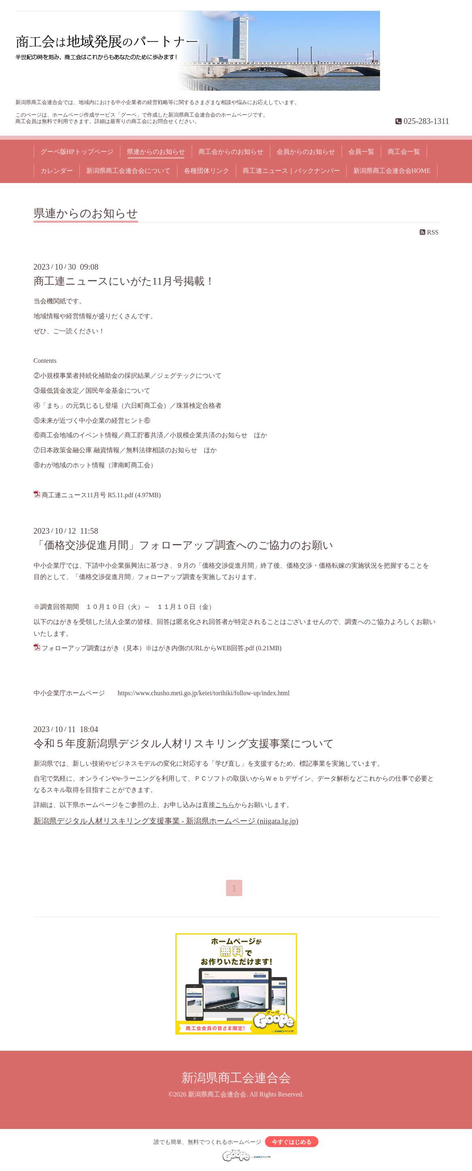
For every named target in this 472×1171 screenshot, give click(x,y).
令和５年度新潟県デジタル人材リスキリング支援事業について (184, 743)
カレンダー (57, 170)
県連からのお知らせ (156, 151)
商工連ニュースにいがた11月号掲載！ (124, 281)
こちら (225, 804)
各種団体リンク (206, 170)
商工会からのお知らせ (231, 151)
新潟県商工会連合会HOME (392, 170)
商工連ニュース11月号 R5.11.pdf (88, 495)
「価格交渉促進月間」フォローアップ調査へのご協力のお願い (183, 545)
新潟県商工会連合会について (128, 170)
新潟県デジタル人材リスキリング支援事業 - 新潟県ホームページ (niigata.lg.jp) (166, 821)
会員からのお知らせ (306, 151)
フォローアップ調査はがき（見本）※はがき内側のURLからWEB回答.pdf (148, 648)
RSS (429, 232)
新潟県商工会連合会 (236, 1079)
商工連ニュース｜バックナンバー (291, 170)
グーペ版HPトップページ (77, 151)
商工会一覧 (404, 151)
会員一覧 (361, 151)
